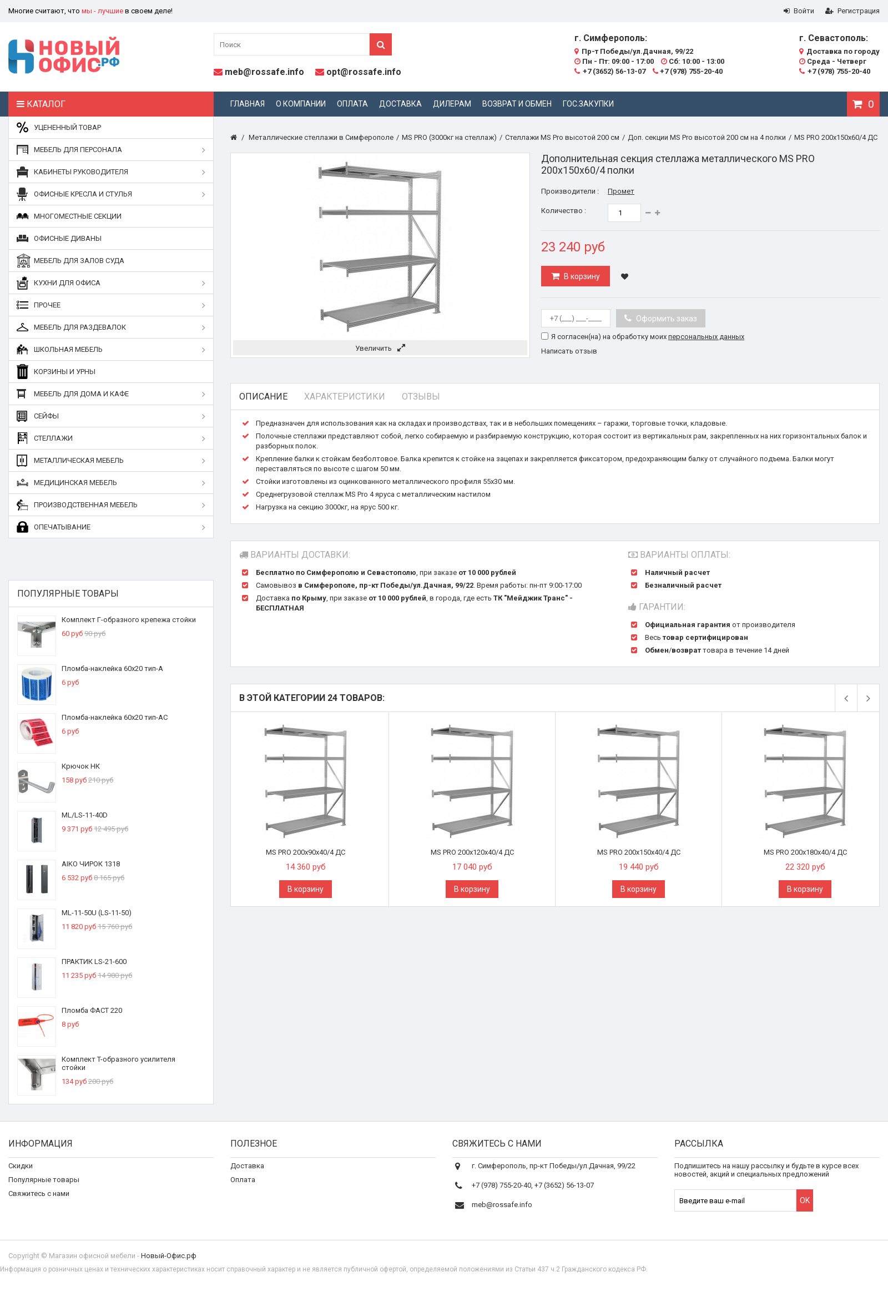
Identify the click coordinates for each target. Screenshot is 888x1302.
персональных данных (706, 336)
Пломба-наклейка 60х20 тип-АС (115, 717)
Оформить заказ (665, 318)
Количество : (563, 210)
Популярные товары (68, 593)
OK (805, 1207)
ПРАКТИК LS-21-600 (94, 961)
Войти (799, 11)
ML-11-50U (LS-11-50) (97, 913)
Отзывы (421, 396)
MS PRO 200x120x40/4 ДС (472, 852)
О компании (301, 103)
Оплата (352, 103)
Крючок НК (81, 766)
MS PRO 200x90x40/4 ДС (305, 852)
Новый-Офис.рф (168, 1265)
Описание (263, 396)
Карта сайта (28, 1228)
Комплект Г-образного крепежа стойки (129, 619)
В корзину (581, 276)
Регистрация (852, 11)
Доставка (400, 103)
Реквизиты (249, 1201)
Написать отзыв (569, 351)
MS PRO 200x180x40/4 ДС (805, 852)
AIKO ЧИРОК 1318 (91, 864)
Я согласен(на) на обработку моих (647, 336)
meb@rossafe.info (264, 72)
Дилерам (452, 103)
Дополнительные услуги (271, 1228)
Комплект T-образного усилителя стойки (118, 1063)
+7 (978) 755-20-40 (688, 71)
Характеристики (344, 396)
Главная (247, 103)
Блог (238, 1214)
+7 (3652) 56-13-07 (609, 71)
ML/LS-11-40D (85, 815)
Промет (621, 191)
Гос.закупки (588, 103)
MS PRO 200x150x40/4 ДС (638, 852)
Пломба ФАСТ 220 (92, 1010)
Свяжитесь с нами (38, 1201)
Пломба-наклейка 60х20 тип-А (112, 668)
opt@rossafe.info (363, 72)
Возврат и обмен (517, 103)
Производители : (570, 191)
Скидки (20, 1173)
